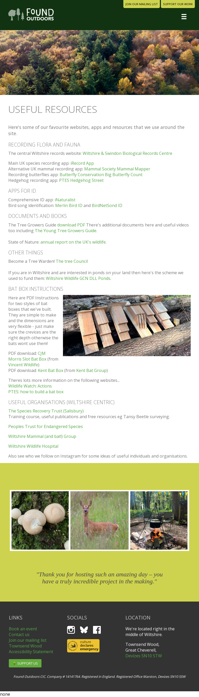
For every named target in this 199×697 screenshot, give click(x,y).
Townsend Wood (25, 646)
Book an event (23, 629)
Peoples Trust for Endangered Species (45, 426)
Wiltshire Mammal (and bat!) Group (42, 436)
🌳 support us (25, 663)
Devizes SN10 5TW (143, 656)
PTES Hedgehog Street (81, 180)
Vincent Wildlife (23, 365)
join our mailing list (141, 4)
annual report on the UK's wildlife (73, 242)
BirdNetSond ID (107, 205)
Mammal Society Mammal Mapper (117, 169)
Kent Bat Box (50, 370)
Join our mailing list (27, 640)
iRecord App (82, 163)
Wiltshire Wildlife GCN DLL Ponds (78, 278)
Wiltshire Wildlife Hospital (33, 446)
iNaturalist (65, 200)
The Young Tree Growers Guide (65, 230)
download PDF (71, 225)
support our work (178, 4)
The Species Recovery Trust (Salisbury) (46, 411)
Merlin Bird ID (68, 205)
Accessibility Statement (31, 651)
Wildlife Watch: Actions (30, 386)
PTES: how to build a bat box (35, 392)
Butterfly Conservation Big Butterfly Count (101, 174)
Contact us (19, 634)
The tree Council (72, 261)
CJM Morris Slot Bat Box (27, 356)
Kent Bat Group (91, 370)
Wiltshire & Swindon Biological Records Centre (127, 153)
